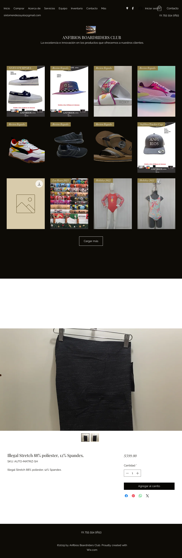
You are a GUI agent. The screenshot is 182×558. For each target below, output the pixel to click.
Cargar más (91, 241)
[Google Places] (127, 8)
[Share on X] (147, 496)
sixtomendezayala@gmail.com (22, 15)
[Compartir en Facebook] (126, 496)
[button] (159, 8)
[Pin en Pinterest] (133, 496)
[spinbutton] (132, 473)
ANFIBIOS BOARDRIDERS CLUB (91, 37)
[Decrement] (126, 473)
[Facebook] (133, 8)
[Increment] (137, 473)
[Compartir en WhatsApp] (140, 496)
